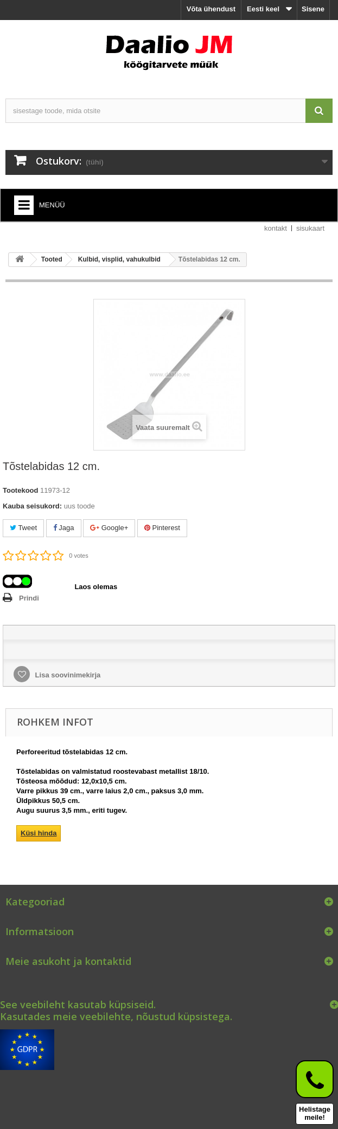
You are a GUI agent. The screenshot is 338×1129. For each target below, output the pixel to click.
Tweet (23, 528)
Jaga (63, 528)
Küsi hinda (38, 833)
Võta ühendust (211, 9)
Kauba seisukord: (32, 506)
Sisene (313, 9)
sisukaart (310, 228)
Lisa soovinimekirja (66, 675)
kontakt (275, 228)
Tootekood (20, 490)
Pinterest (162, 528)
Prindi (29, 598)
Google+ (109, 528)
